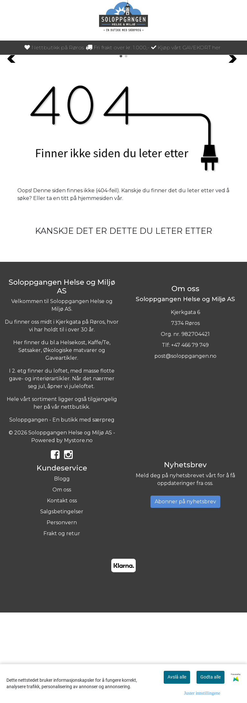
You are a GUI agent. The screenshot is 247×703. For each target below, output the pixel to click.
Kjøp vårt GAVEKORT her (186, 47)
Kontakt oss (62, 591)
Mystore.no (78, 530)
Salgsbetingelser (61, 602)
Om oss (61, 580)
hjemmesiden (95, 288)
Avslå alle (177, 676)
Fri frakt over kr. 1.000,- (117, 47)
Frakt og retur (61, 624)
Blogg (62, 569)
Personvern (62, 613)
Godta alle (210, 676)
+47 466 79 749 (190, 435)
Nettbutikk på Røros (54, 47)
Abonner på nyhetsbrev (185, 592)
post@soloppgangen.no (185, 446)
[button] (121, 146)
